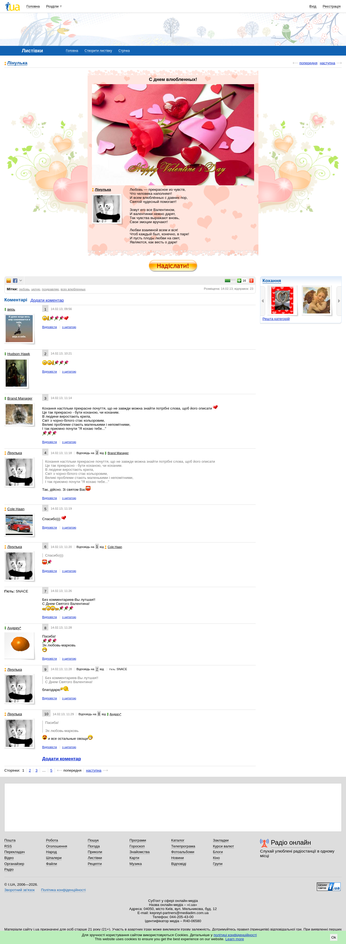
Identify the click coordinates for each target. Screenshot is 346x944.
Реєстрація (332, 6)
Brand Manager (18, 398)
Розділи (52, 6)
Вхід (313, 6)
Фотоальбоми (182, 852)
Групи (217, 864)
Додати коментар (47, 300)
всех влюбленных (73, 289)
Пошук (93, 840)
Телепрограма (183, 846)
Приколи (95, 852)
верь (9, 309)
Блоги (218, 852)
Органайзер (14, 864)
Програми (137, 840)
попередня (308, 63)
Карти (134, 858)
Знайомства (139, 852)
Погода (94, 846)
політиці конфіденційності (235, 935)
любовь (24, 289)
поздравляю (50, 289)
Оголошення (56, 846)
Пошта (9, 840)
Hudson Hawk (17, 354)
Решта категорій (276, 319)
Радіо (9, 869)
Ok (333, 937)
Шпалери (53, 858)
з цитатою (69, 327)
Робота (52, 840)
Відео (9, 858)
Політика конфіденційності (63, 890)
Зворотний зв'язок (19, 890)
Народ (51, 852)
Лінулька (17, 63)
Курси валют (223, 846)
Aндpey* (12, 628)
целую (35, 289)
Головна (33, 6)
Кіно (216, 858)
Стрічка (124, 51)
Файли (51, 864)
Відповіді (178, 864)
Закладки (221, 840)
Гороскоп (137, 846)
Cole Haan (14, 509)
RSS (8, 846)
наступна (327, 63)
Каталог (177, 840)
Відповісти (49, 327)
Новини (177, 858)
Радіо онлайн (291, 842)
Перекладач (14, 852)
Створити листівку (98, 51)
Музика (135, 864)
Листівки (95, 858)
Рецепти (95, 864)
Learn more (234, 939)
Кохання (271, 280)
